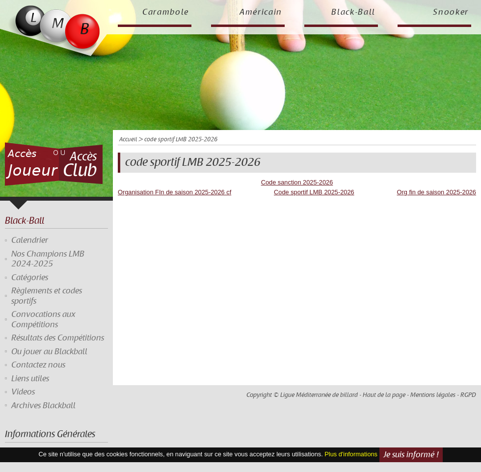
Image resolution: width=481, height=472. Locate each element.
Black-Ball (353, 12)
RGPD (468, 395)
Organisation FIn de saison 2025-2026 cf (174, 192)
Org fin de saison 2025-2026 (437, 192)
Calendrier (29, 240)
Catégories (29, 278)
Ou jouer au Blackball (49, 352)
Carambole (165, 12)
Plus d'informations (350, 454)
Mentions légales (432, 395)
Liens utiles (30, 379)
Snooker (451, 12)
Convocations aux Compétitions (43, 319)
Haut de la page (384, 395)
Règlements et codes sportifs (46, 296)
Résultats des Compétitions (57, 338)
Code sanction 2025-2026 (297, 182)
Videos (23, 392)
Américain (261, 12)
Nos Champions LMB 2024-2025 (47, 259)
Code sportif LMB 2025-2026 (314, 192)
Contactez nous (38, 365)
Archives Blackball (43, 406)
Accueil (128, 139)
